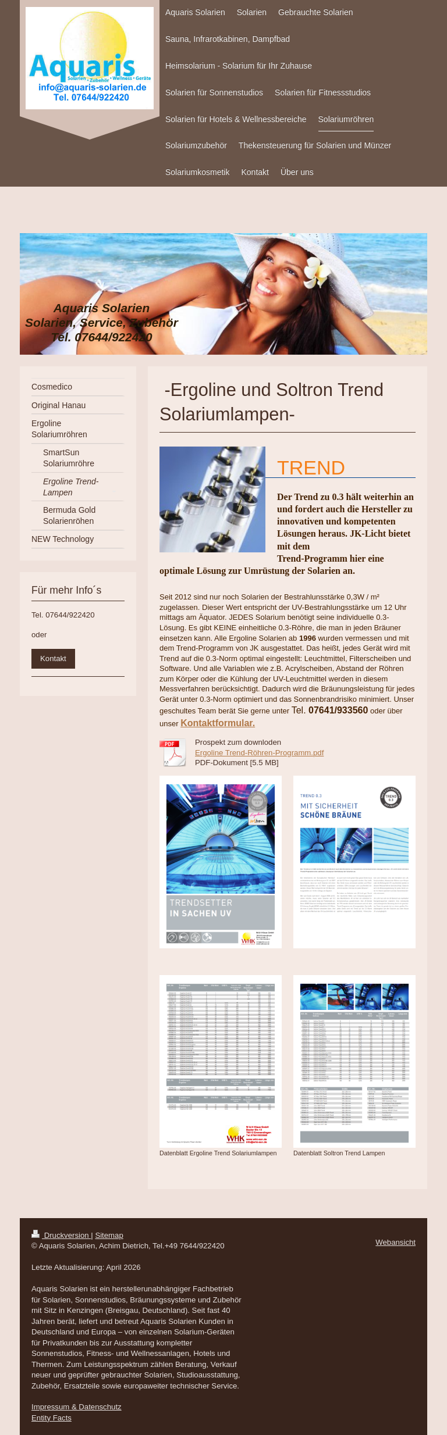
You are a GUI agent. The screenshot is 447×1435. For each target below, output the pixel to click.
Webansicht (395, 1242)
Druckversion (61, 1235)
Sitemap (109, 1235)
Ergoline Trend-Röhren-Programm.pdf (259, 752)
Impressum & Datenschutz (76, 1406)
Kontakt (53, 658)
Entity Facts (51, 1417)
